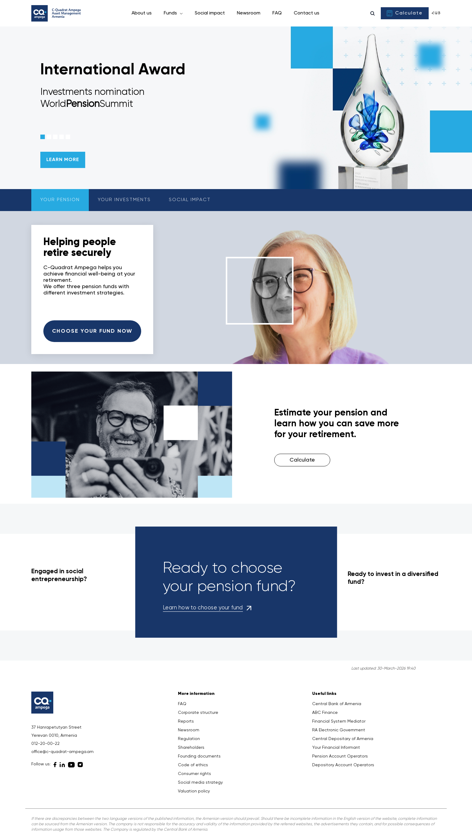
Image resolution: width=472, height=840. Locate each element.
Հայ (436, 13)
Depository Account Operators (343, 765)
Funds (171, 13)
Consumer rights (194, 774)
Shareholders (191, 747)
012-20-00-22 (45, 744)
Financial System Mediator (338, 721)
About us (142, 13)
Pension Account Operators (340, 756)
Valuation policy (194, 791)
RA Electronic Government (338, 730)
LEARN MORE (62, 159)
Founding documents (199, 756)
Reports (186, 721)
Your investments (124, 200)
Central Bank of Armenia (336, 704)
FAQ (277, 13)
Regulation (189, 739)
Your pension (60, 200)
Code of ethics (193, 765)
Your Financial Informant (336, 747)
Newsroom (248, 13)
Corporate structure (198, 713)
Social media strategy (200, 782)
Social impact (210, 13)
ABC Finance (325, 713)
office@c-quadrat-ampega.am (62, 752)
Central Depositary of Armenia (342, 739)
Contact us (306, 13)
